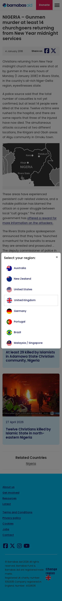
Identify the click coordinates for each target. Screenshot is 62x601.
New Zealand (22, 279)
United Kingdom (25, 300)
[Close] (57, 257)
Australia (20, 268)
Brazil (17, 332)
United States (23, 289)
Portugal (19, 322)
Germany (20, 311)
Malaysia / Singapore (28, 343)
